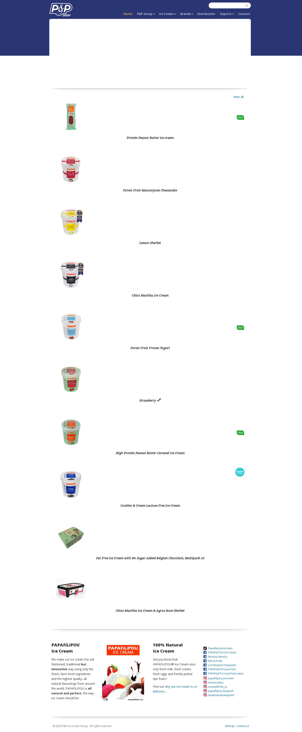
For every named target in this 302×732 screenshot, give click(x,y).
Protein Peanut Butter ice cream (150, 138)
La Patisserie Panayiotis (222, 665)
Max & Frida (215, 661)
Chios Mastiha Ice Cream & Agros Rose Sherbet (150, 610)
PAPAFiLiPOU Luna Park (222, 669)
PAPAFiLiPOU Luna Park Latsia (225, 673)
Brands (185, 14)
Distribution (206, 14)
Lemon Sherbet (150, 243)
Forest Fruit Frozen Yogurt (150, 348)
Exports (226, 14)
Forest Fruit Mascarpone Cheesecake (150, 190)
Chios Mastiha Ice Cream (150, 295)
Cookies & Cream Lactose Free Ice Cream (150, 505)
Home (128, 14)
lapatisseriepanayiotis (221, 695)
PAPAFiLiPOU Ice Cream (222, 652)
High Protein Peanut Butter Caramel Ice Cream (150, 453)
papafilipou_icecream (221, 678)
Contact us (242, 726)
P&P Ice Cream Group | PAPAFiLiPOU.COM (60, 9)
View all (238, 97)
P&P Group (144, 14)
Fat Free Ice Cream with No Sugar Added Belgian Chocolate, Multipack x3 (150, 558)
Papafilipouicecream (220, 648)
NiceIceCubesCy (217, 656)
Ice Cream (166, 14)
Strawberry (150, 400)
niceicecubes (215, 682)
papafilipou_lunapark (220, 691)
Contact (244, 14)
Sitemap (229, 726)
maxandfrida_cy (217, 686)
